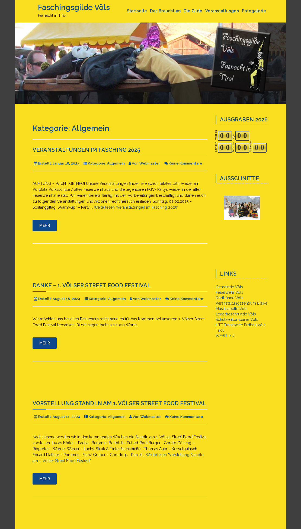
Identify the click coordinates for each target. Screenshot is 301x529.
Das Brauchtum (165, 10)
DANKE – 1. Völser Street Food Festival (92, 285)
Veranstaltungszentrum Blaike (241, 303)
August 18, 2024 (67, 299)
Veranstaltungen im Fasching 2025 (86, 150)
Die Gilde (193, 10)
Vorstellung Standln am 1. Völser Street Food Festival (119, 403)
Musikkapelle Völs (231, 309)
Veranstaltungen (222, 10)
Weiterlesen (136, 207)
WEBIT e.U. (225, 336)
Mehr (44, 225)
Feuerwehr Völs (229, 292)
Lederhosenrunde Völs (236, 314)
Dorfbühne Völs (229, 298)
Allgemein (116, 163)
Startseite (137, 10)
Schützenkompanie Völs (237, 319)
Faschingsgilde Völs (74, 7)
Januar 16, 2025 (66, 163)
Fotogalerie (254, 10)
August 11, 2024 (66, 417)
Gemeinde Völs (229, 287)
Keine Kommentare (185, 163)
